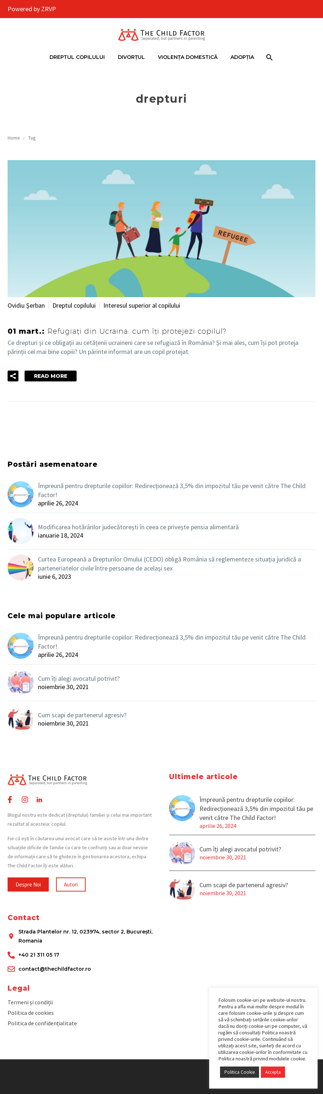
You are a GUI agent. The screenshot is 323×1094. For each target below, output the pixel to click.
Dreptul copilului (74, 305)
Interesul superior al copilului (141, 305)
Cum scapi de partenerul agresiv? (82, 715)
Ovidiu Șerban (26, 305)
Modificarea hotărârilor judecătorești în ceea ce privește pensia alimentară (138, 527)
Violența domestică (188, 57)
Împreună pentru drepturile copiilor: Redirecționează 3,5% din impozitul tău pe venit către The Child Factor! (172, 490)
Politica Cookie (239, 1072)
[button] (28, 884)
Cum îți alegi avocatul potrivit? (79, 678)
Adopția (242, 57)
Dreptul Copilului (77, 57)
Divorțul (131, 57)
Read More (50, 376)
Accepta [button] (273, 1072)
